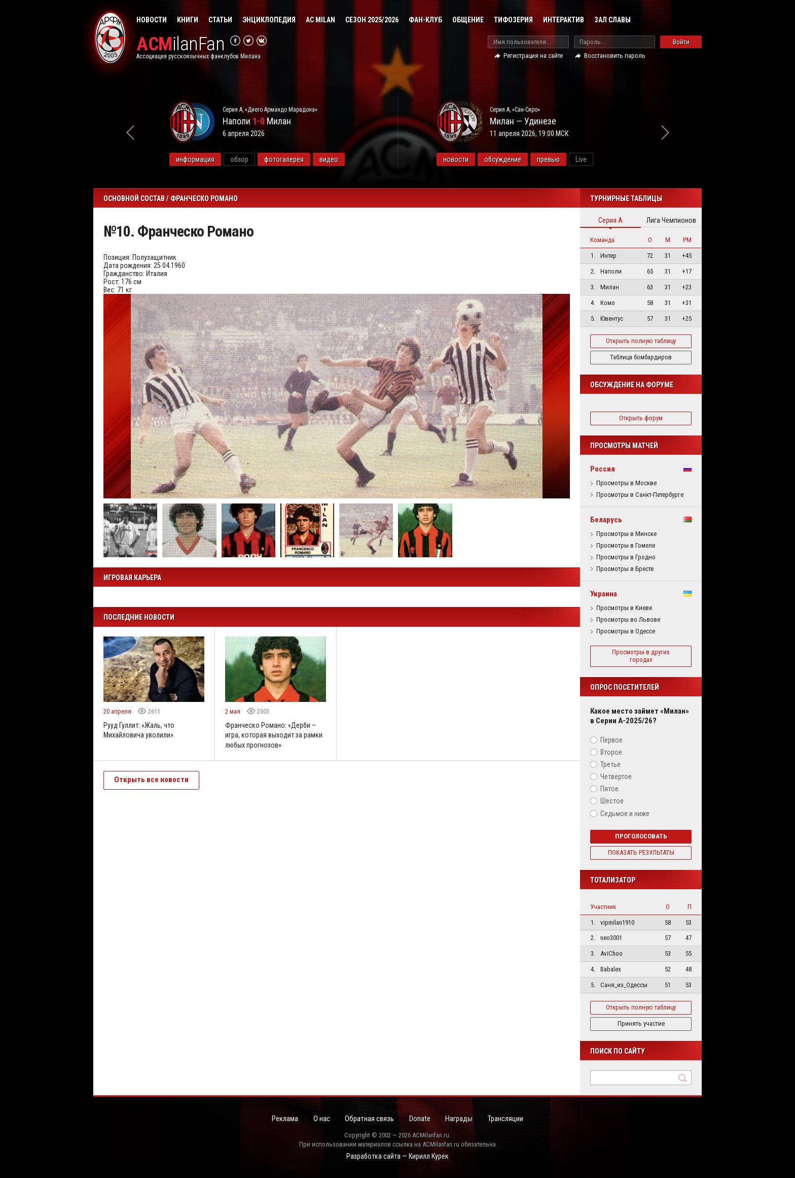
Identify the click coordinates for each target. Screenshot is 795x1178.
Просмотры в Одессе (625, 631)
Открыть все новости (151, 780)
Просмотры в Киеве (624, 608)
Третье (610, 764)
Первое (611, 740)
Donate (420, 1118)
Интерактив (563, 20)
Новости (151, 20)
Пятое (609, 789)
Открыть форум (641, 418)
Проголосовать (641, 836)
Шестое (612, 801)
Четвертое (616, 776)
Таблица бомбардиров (641, 357)
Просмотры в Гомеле (625, 545)
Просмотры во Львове (628, 619)
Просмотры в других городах (641, 655)
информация (205, 159)
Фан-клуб (425, 20)
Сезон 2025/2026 (372, 20)
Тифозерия (513, 20)
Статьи (220, 20)
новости (465, 159)
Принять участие (641, 1023)
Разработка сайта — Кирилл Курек (397, 1156)
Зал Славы (612, 20)
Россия (602, 469)
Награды (460, 1118)
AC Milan (320, 20)
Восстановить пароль (614, 55)
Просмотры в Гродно (626, 557)
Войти (681, 42)
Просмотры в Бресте (625, 569)
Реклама (283, 1118)
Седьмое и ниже (624, 814)
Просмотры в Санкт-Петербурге (639, 494)
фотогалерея (293, 159)
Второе (611, 752)
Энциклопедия (269, 20)
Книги (187, 20)
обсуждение (512, 159)
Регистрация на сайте (533, 55)
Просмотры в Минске (626, 533)
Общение (468, 20)
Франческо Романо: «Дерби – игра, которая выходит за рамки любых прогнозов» (273, 735)
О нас (320, 1118)
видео (338, 159)
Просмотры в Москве (626, 483)
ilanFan (180, 44)
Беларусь (606, 519)
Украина (603, 593)
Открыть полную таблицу (641, 341)
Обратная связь (369, 1118)
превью (558, 159)
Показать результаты (641, 852)
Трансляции (507, 1118)
